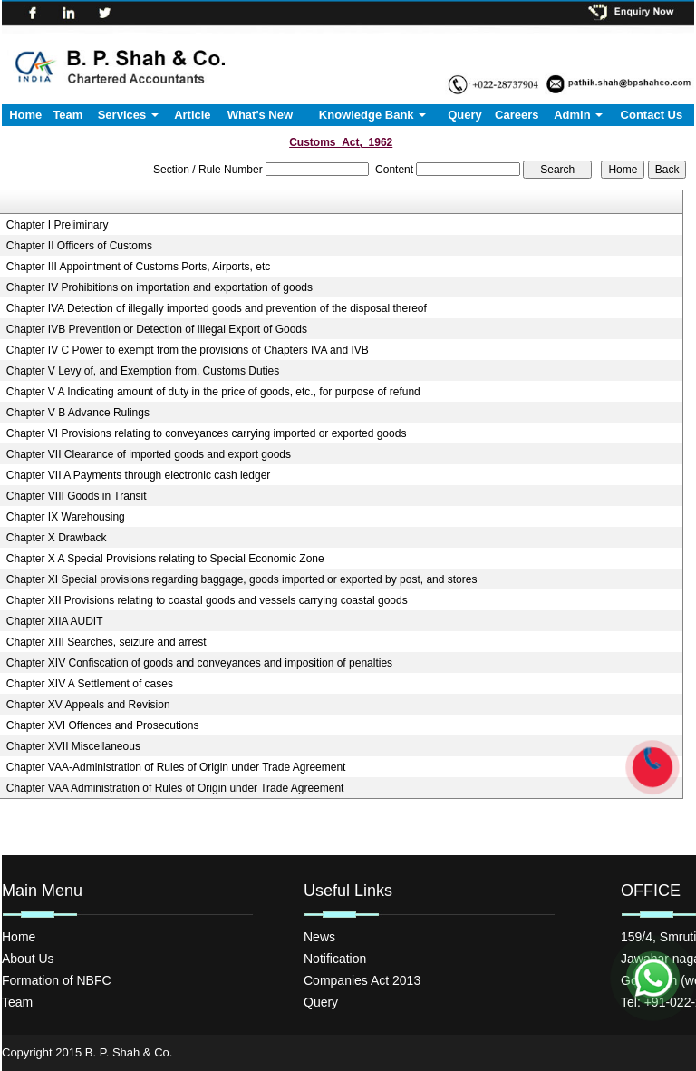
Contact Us (652, 115)
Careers (516, 115)
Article (192, 115)
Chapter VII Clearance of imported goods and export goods (148, 454)
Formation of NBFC (56, 980)
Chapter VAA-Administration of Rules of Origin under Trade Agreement (176, 767)
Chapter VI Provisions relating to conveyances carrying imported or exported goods (206, 433)
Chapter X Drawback (56, 537)
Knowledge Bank (372, 115)
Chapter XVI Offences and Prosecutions (102, 725)
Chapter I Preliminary (57, 225)
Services (128, 115)
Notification (335, 958)
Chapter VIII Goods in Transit (76, 496)
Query (465, 115)
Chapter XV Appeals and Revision (88, 704)
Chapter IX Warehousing (65, 517)
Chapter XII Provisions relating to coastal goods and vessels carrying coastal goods (207, 600)
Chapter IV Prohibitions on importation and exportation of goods (159, 287)
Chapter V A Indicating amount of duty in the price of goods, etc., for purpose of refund (213, 391)
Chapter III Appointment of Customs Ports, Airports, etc (138, 266)
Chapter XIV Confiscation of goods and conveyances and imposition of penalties (199, 663)
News (319, 937)
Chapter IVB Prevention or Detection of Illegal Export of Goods (156, 329)
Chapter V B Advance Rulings (78, 412)
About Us (28, 958)
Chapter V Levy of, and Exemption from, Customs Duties (142, 371)
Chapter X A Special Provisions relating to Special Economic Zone (165, 558)
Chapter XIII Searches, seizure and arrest (106, 642)
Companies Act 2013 (362, 980)
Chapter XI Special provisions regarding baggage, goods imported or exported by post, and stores (242, 579)
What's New (260, 115)
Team (67, 115)
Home (25, 115)
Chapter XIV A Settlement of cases (89, 683)
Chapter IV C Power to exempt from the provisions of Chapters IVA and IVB (187, 350)
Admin (578, 115)
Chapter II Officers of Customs (79, 245)
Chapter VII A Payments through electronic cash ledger (138, 475)
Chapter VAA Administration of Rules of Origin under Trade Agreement (175, 788)
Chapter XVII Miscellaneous (73, 746)
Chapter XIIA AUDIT (54, 621)
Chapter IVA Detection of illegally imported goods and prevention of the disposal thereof (216, 308)
